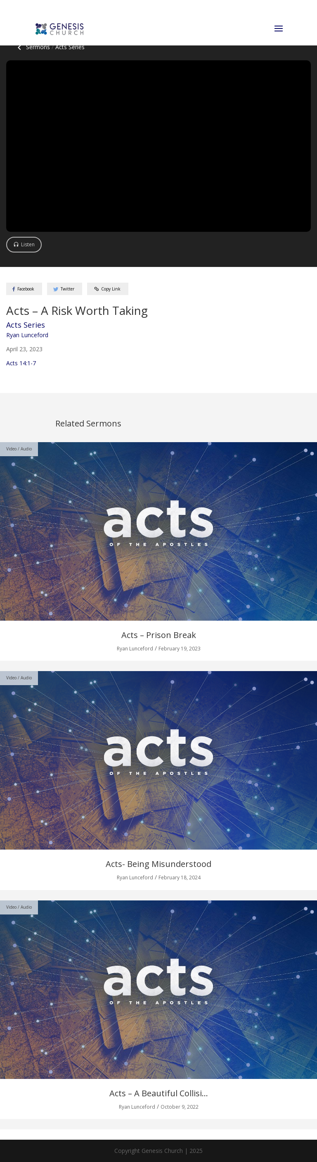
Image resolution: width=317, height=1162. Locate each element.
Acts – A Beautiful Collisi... (158, 1093)
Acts (70, 47)
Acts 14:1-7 (21, 363)
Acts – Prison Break (158, 635)
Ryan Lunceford (27, 335)
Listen (28, 244)
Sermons (32, 47)
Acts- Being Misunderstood (158, 863)
